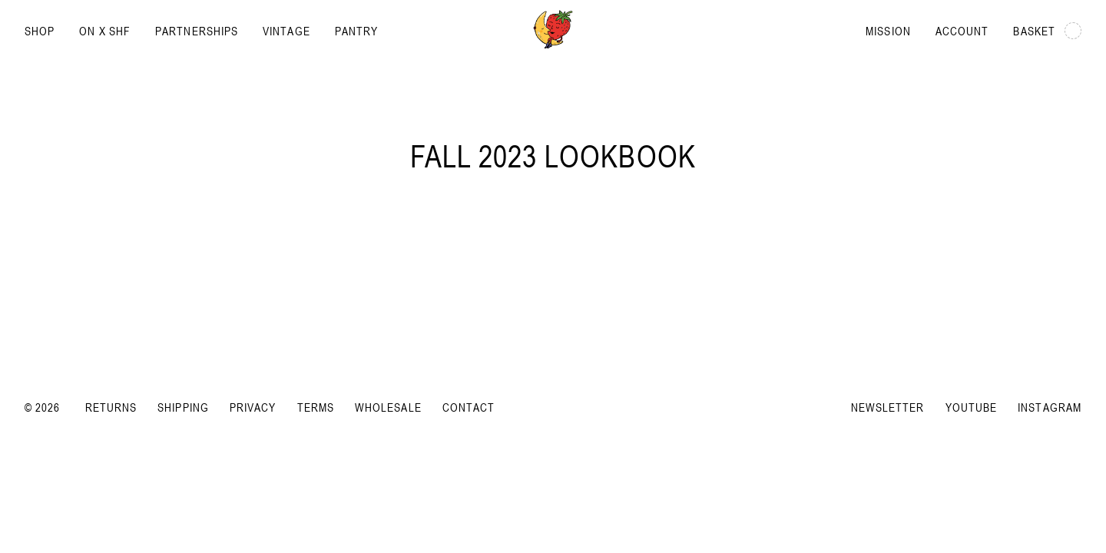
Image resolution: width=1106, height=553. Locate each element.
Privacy (253, 407)
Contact (468, 407)
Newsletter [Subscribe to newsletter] (888, 407)
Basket (1047, 30)
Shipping (183, 407)
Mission (888, 30)
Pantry (357, 30)
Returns (111, 407)
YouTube (971, 407)
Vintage (286, 30)
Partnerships (196, 30)
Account (962, 30)
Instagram (1049, 407)
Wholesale (388, 407)
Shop (40, 30)
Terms (315, 407)
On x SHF (105, 30)
